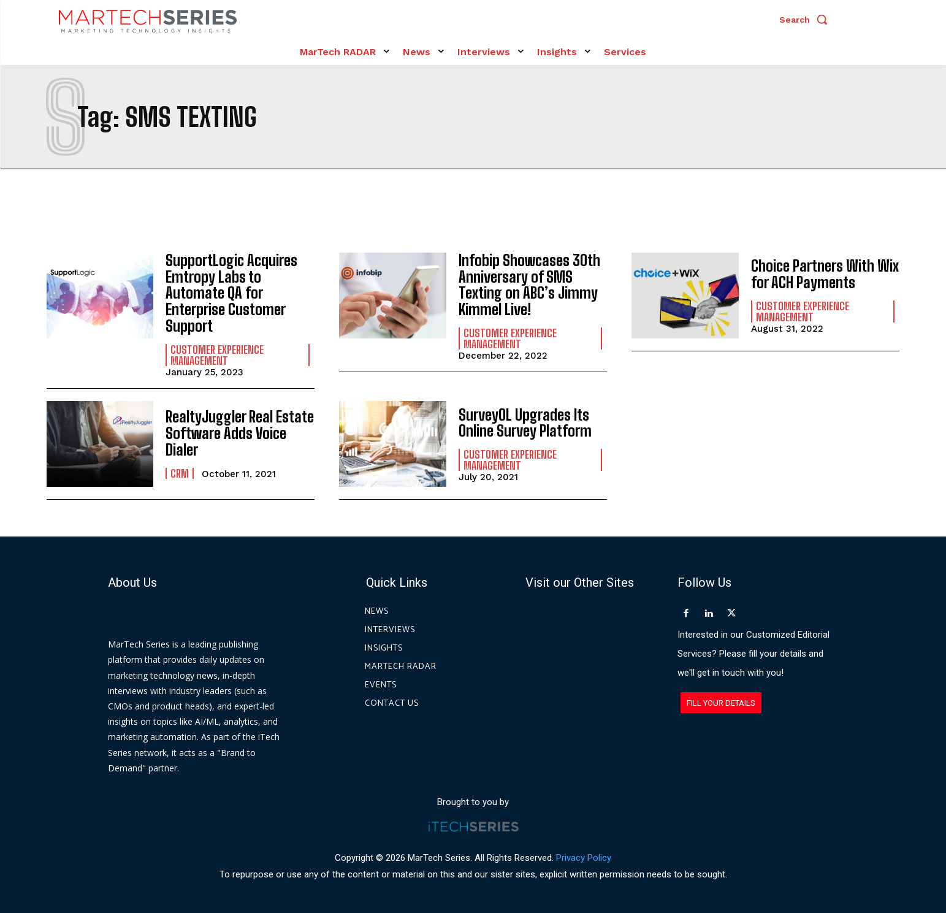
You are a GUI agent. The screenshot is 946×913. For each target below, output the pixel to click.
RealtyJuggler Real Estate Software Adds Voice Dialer (240, 432)
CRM (179, 471)
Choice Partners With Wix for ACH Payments (824, 274)
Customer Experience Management (217, 354)
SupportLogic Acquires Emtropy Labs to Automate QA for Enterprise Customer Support (231, 292)
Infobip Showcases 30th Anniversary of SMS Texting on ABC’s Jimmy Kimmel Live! (529, 284)
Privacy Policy (583, 856)
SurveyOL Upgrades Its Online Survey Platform (525, 421)
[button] (806, 19)
